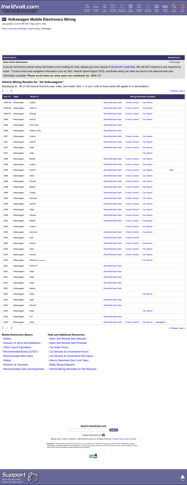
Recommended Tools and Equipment (23, 369)
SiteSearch (174, 10)
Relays (7, 360)
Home (4, 29)
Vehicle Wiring (34, 29)
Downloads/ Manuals (113, 10)
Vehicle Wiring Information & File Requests (73, 369)
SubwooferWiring (139, 10)
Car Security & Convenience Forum (69, 351)
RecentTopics (165, 10)
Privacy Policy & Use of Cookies (124, 439)
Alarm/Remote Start (113, 102)
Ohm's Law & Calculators (17, 347)
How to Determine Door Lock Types (69, 360)
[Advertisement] (93, 43)
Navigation (161, 322)
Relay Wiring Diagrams (62, 364)
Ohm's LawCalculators (122, 10)
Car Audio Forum (59, 347)
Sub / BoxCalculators (148, 10)
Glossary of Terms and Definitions (22, 343)
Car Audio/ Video (96, 10)
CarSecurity (104, 10)
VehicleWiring (156, 10)
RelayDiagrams (130, 10)
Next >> (182, 91)
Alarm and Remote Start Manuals (67, 338)
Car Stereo (147, 102)
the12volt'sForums (87, 10)
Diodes (7, 338)
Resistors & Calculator (15, 364)
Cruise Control (132, 102)
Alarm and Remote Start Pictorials (68, 343)
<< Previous (173, 91)
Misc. (171, 170)
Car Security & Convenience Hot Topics (71, 356)
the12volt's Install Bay (17, 29)
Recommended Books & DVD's (20, 351)
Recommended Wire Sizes (18, 356)
